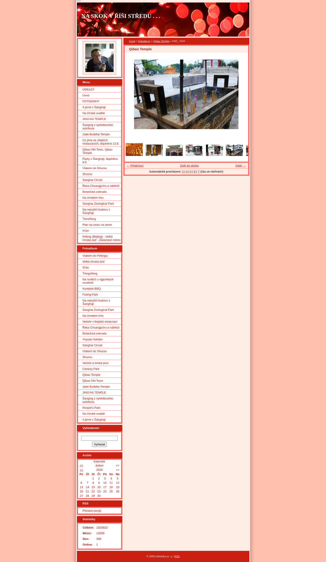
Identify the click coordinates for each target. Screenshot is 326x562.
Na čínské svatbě (94, 113)
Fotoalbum (144, 41)
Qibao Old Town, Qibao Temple (98, 151)
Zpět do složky (189, 165)
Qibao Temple (161, 41)
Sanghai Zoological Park (98, 203)
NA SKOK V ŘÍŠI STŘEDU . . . (120, 16)
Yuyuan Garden (93, 339)
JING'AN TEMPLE (94, 119)
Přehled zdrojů (92, 510)
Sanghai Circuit (92, 180)
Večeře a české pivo (96, 363)
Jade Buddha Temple (96, 134)
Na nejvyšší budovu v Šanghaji (96, 211)
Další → (240, 165)
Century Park (91, 369)
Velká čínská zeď (94, 261)
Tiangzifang (90, 273)
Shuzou (87, 174)
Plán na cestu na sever (97, 224)
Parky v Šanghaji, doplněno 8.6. (100, 160)
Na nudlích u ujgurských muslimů (98, 281)
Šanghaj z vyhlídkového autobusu (98, 126)
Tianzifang (89, 219)
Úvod (132, 41)
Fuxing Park (90, 294)
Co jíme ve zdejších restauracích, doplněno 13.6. (101, 141)
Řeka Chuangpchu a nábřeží (101, 186)
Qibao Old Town (93, 380)
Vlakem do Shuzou (95, 168)
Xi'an (86, 230)
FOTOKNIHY (91, 101)
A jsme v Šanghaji (94, 107)
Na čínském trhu (93, 197)
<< (81, 465)
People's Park (91, 407)
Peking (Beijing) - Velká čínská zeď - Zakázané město (102, 238)
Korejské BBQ (92, 288)
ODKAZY (89, 89)
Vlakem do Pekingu (95, 255)
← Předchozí (135, 165)
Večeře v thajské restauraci (100, 321)
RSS (177, 556)
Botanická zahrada (95, 191)
